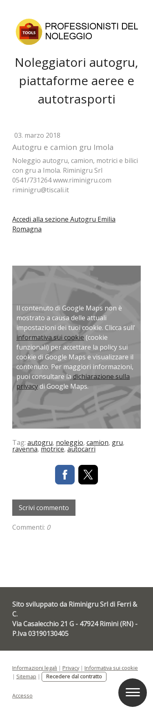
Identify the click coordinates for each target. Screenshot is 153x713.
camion (97, 442)
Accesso (22, 695)
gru (117, 442)
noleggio (69, 442)
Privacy (70, 667)
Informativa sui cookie (111, 667)
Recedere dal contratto (74, 676)
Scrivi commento (44, 507)
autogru (40, 442)
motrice (52, 449)
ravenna (25, 449)
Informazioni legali (34, 667)
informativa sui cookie (50, 337)
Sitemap (26, 676)
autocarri (81, 449)
